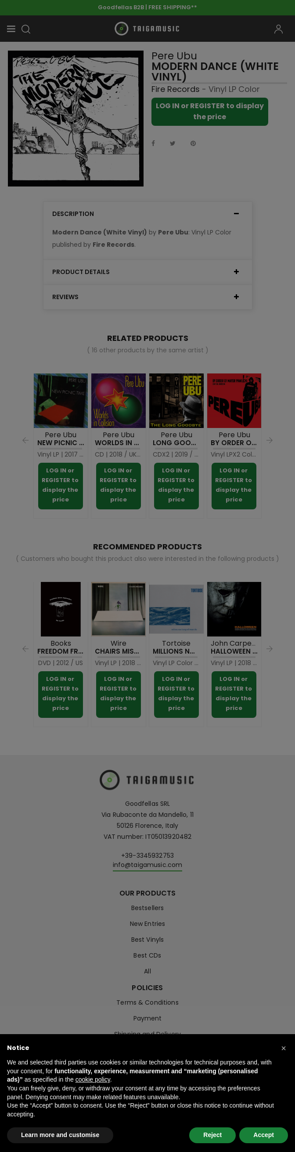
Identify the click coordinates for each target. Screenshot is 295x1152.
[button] (284, 1048)
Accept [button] (263, 1134)
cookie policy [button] (93, 1079)
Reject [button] (212, 1134)
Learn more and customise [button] (60, 1134)
